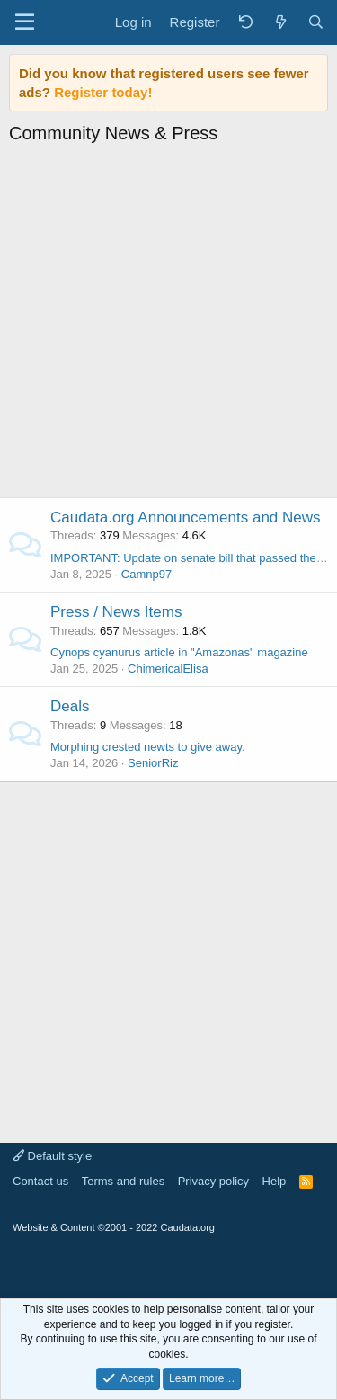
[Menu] (25, 22)
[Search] (315, 22)
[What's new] (279, 22)
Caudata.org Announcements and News (185, 517)
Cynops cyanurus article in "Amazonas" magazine (179, 652)
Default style (52, 1156)
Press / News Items (116, 611)
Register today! (103, 92)
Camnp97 (146, 574)
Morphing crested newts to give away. (147, 747)
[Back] (245, 22)
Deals (69, 706)
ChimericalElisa (168, 668)
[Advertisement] (168, 326)
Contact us (40, 1181)
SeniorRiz (153, 763)
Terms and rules (123, 1181)
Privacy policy (213, 1181)
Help (274, 1181)
